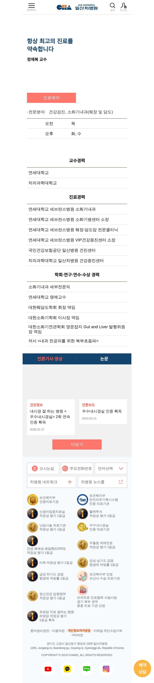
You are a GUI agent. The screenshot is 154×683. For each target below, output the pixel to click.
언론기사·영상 (49, 359)
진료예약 (51, 97)
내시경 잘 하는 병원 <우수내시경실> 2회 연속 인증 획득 (50, 416)
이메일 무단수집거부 (108, 631)
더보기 (77, 444)
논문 (104, 359)
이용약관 (58, 631)
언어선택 (105, 468)
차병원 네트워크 (43, 482)
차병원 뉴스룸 (93, 482)
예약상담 (142, 669)
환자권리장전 (39, 631)
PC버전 (78, 635)
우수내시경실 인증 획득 (102, 411)
